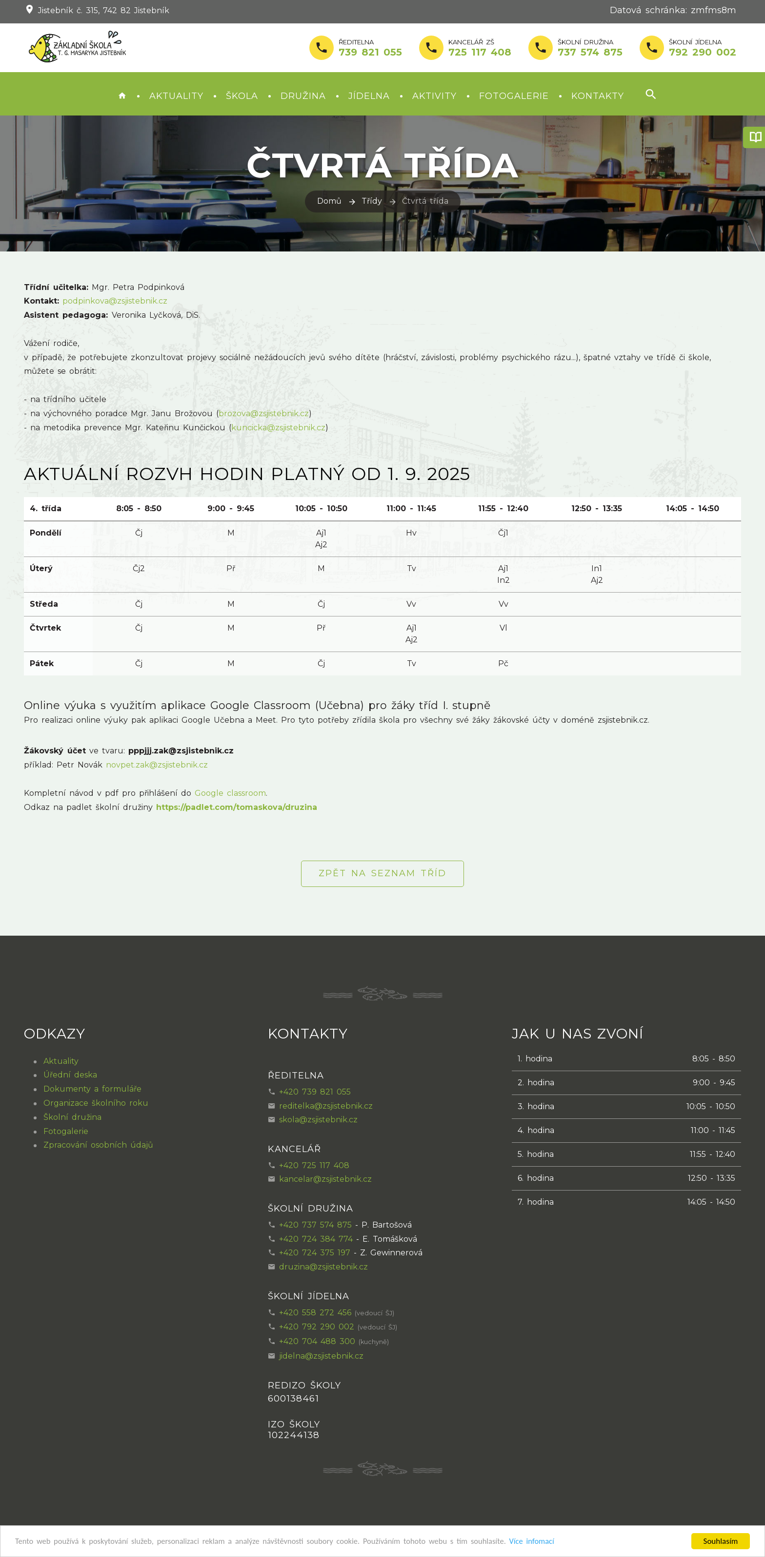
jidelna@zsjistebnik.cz (321, 1356)
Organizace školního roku (95, 1103)
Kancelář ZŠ (479, 48)
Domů (329, 201)
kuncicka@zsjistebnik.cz (278, 427)
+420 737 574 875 (315, 1225)
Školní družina (590, 48)
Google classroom (230, 793)
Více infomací (548, 1542)
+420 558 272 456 (315, 1312)
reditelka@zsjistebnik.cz (326, 1106)
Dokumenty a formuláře (92, 1089)
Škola (242, 96)
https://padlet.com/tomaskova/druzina (236, 807)
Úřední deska (70, 1074)
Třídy (372, 201)
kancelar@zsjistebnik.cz (325, 1179)
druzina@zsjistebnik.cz (323, 1266)
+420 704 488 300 (317, 1341)
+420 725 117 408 (314, 1165)
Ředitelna (370, 48)
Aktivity (434, 96)
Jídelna (369, 96)
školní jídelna (702, 48)
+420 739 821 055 (315, 1091)
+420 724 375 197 (314, 1252)
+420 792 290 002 (316, 1326)
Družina (303, 96)
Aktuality (176, 96)
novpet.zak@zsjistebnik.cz (157, 764)
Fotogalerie (514, 96)
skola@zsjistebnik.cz (318, 1119)
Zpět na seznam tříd (382, 873)
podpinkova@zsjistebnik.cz (114, 301)
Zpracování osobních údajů (98, 1145)
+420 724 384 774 (316, 1239)
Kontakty (597, 96)
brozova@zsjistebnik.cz (264, 413)
